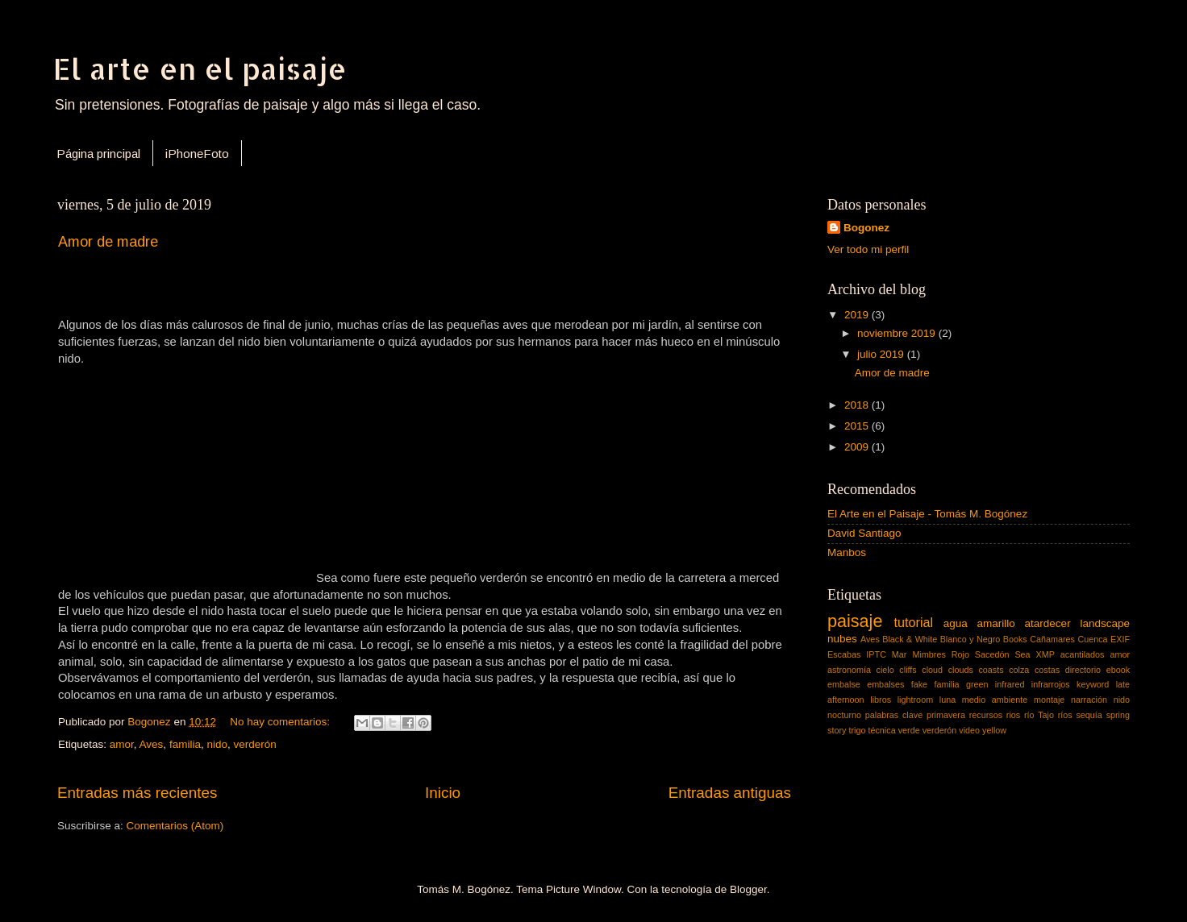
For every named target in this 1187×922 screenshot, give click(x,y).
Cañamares (1052, 639)
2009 (858, 447)
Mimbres (928, 654)
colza (1019, 670)
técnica (881, 730)
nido (216, 744)
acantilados (1082, 654)
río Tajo (1039, 715)
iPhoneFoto (197, 153)
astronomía (849, 670)
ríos (1065, 715)
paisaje (854, 621)
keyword (1093, 684)
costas (1047, 670)
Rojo (960, 654)
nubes (842, 639)
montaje (1049, 699)
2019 (858, 315)
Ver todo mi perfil (868, 249)
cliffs (907, 670)
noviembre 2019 (898, 333)
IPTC (876, 654)
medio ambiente (994, 699)
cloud (932, 670)
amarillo (996, 623)
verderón (254, 744)
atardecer (1048, 623)
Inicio (442, 792)
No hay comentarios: (281, 722)
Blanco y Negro (970, 639)
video (969, 730)
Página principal (98, 153)
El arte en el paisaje (200, 68)
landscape (1105, 623)
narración (1089, 699)
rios (1013, 715)
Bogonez (866, 228)
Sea (1022, 654)
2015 (858, 426)
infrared (1010, 684)
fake (919, 684)
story (836, 730)
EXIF (1120, 639)
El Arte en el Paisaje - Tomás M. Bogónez (927, 514)
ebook (1118, 670)
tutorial (914, 622)
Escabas (843, 654)
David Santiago (864, 533)
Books (1015, 639)
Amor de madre (108, 242)
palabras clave (894, 715)
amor (122, 744)
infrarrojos (1050, 684)
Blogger (748, 889)
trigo (856, 730)
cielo (885, 670)
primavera (946, 715)
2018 (858, 405)
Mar (899, 654)
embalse (843, 684)
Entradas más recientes (137, 792)
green (977, 684)
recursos (985, 715)
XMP (1045, 654)
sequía (1089, 715)
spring (1118, 715)
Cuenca (1092, 639)
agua (955, 623)
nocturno (844, 715)
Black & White (909, 639)
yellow (994, 730)
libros (880, 699)
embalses (885, 684)
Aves (152, 744)
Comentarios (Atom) (175, 826)
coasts (990, 670)
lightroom (915, 699)
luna (947, 699)
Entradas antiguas (729, 792)
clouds (960, 670)
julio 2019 (882, 354)
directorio (1083, 670)
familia (185, 744)
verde (909, 730)
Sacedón (992, 654)
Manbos (846, 552)
